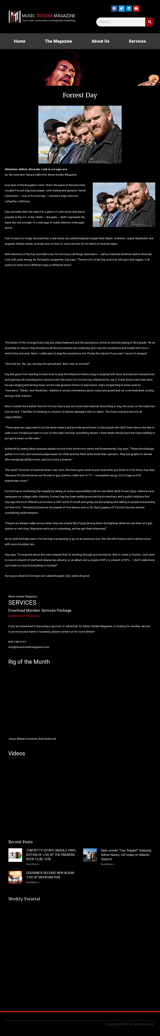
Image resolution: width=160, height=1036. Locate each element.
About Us (100, 41)
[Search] (149, 21)
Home (19, 41)
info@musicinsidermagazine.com (28, 647)
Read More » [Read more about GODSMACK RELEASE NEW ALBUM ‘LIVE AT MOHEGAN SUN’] (33, 882)
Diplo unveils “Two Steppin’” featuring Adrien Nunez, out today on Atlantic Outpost (126, 855)
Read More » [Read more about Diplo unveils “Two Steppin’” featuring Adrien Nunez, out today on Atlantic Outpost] (108, 864)
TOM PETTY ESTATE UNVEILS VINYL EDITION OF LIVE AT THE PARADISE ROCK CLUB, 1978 (51, 855)
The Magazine (58, 41)
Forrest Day (62, 254)
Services (137, 41)
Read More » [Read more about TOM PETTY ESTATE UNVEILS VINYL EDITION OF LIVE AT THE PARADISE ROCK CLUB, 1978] (33, 864)
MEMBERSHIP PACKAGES (24, 616)
